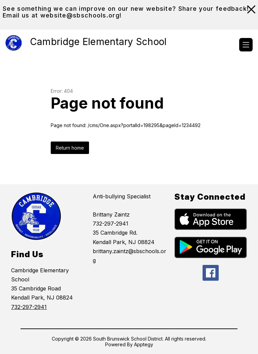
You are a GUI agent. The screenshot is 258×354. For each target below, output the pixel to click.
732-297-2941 (29, 307)
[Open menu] (246, 44)
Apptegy (143, 344)
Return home (70, 148)
